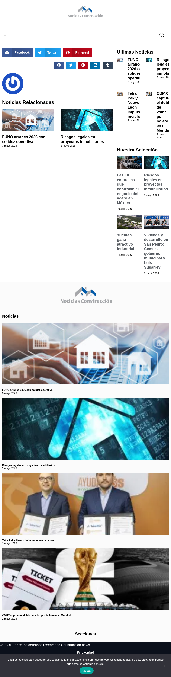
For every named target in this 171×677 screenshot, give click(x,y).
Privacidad (85, 652)
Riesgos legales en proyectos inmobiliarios (82, 139)
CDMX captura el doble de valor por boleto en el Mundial (36, 615)
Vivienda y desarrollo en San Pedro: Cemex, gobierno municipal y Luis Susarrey (156, 251)
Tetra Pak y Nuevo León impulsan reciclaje (136, 105)
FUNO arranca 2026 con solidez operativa (23, 139)
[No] (164, 665)
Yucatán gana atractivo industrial (125, 242)
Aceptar (87, 670)
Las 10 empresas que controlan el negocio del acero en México (128, 189)
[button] (5, 33)
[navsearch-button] (160, 35)
